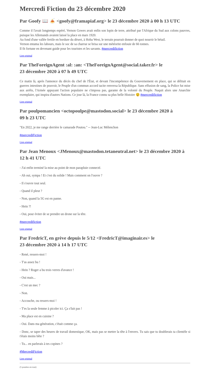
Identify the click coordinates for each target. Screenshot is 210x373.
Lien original (26, 55)
